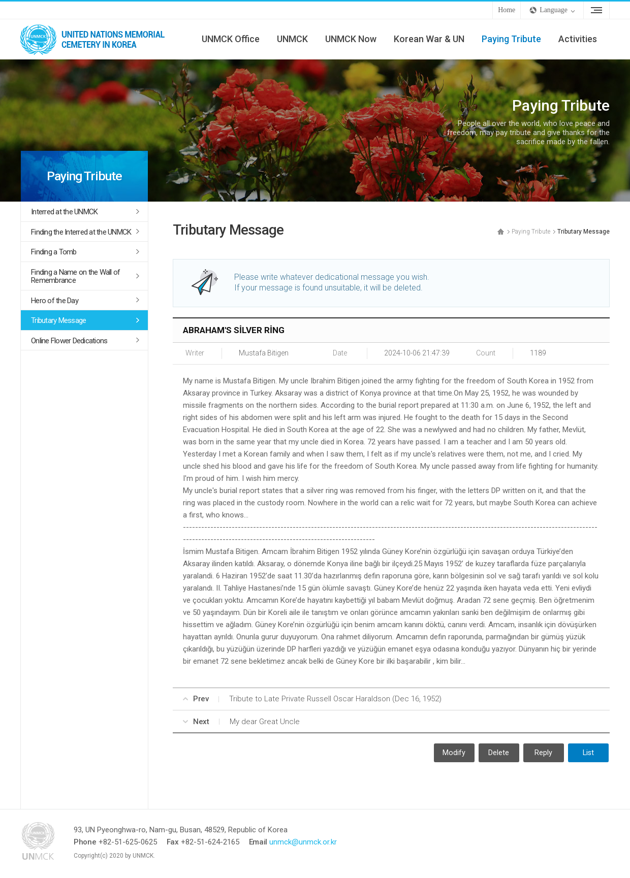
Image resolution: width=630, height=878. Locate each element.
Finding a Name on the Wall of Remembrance (75, 276)
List (588, 753)
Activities (577, 39)
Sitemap (596, 10)
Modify (454, 753)
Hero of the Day (54, 300)
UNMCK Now (350, 39)
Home (506, 10)
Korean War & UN (429, 39)
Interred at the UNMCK (64, 211)
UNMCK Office (231, 39)
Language (554, 10)
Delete (498, 753)
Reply (543, 753)
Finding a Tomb (54, 251)
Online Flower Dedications (69, 340)
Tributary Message (58, 320)
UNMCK (292, 39)
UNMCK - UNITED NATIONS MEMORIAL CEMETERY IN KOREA (96, 39)
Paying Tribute (511, 39)
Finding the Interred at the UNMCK (81, 232)
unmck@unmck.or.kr (303, 842)
